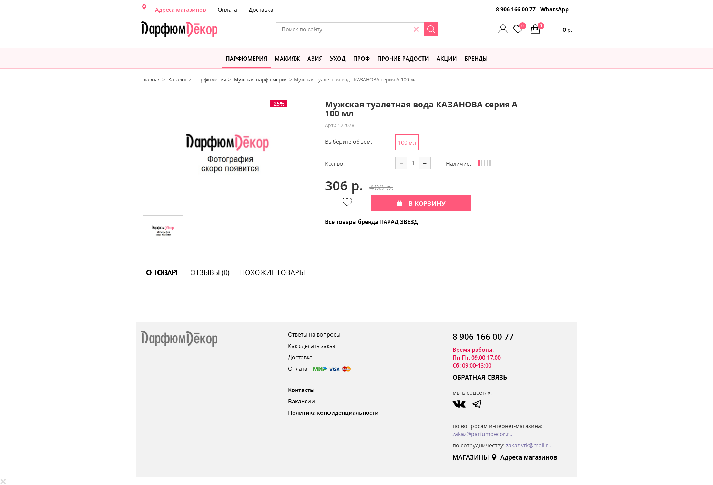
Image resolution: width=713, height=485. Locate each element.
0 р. (555, 27)
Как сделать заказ (311, 346)
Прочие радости (403, 58)
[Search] (431, 29)
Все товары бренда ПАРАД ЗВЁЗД (371, 222)
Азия (315, 58)
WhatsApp (554, 9)
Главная (151, 79)
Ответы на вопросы (314, 334)
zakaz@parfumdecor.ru (482, 434)
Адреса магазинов (180, 9)
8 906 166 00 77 (516, 9)
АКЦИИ (447, 58)
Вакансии (301, 401)
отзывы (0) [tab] (210, 272)
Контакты (301, 390)
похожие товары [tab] (272, 272)
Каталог (177, 79)
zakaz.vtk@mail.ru (529, 445)
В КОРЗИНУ (421, 203)
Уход (338, 58)
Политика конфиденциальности (333, 412)
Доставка (261, 9)
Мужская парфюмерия (261, 79)
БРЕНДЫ (476, 58)
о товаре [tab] (163, 272)
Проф (361, 58)
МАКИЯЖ (287, 58)
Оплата (227, 9)
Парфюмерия (246, 58)
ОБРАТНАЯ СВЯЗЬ (479, 377)
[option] (227, 155)
